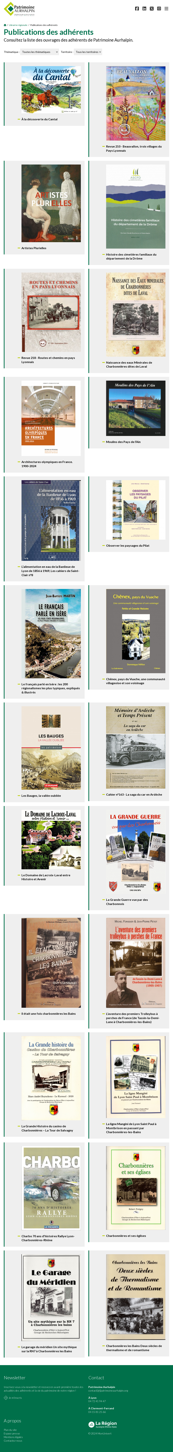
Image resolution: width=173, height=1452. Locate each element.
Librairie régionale (18, 25)
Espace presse (12, 1433)
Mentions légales (13, 1437)
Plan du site (10, 1429)
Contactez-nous (13, 1440)
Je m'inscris (15, 1397)
